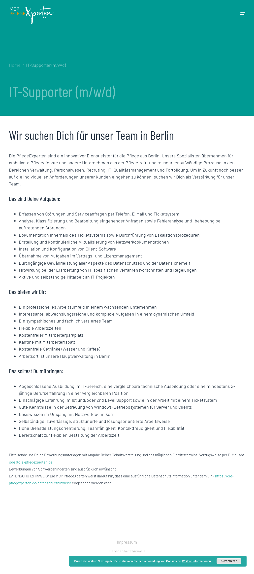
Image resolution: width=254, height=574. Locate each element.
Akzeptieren (229, 561)
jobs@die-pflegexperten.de (30, 462)
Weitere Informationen (196, 561)
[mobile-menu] (235, 14)
